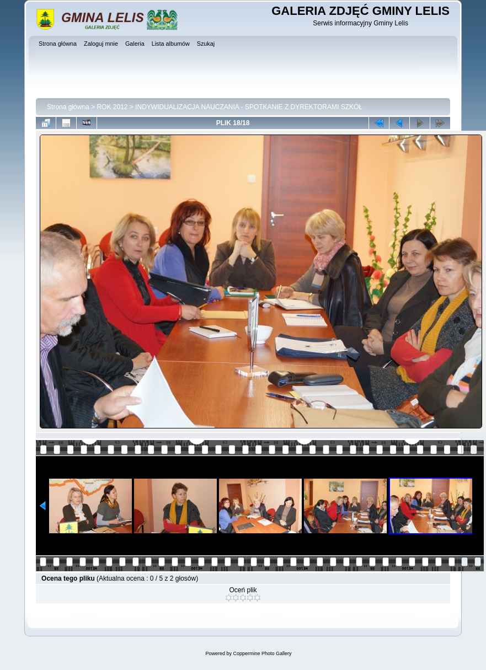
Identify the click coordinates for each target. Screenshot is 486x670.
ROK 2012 (112, 107)
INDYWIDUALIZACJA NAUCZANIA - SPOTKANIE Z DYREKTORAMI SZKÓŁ (248, 107)
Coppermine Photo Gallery (262, 653)
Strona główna (68, 107)
